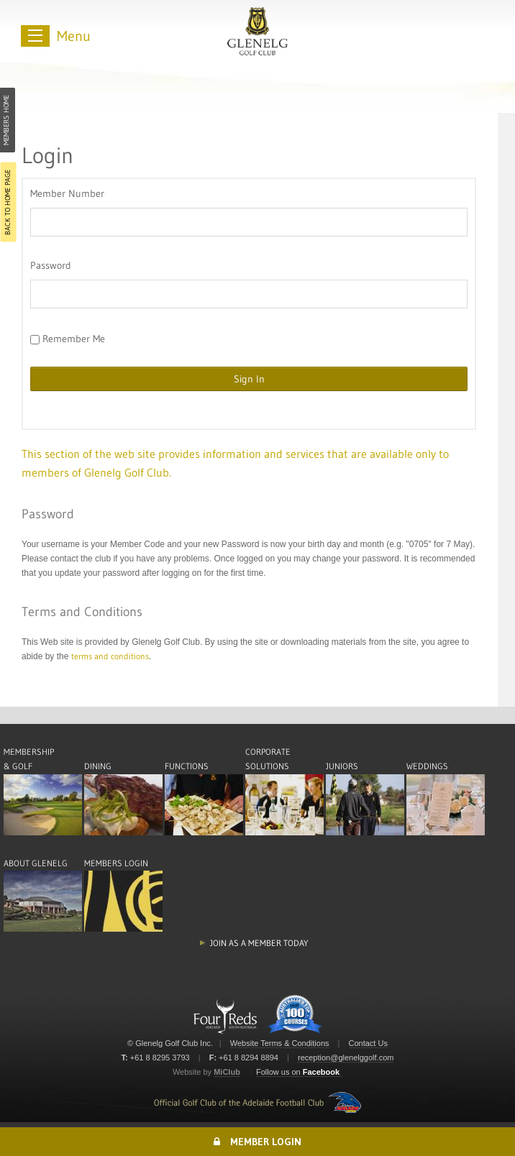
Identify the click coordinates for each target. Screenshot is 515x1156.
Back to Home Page (7, 202)
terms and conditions (110, 656)
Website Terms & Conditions (279, 1043)
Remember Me (67, 338)
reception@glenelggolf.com (345, 1057)
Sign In (249, 378)
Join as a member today (259, 942)
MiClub (227, 1072)
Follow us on (297, 1072)
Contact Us (368, 1043)
